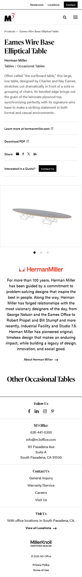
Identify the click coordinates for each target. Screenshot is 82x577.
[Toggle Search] (64, 17)
